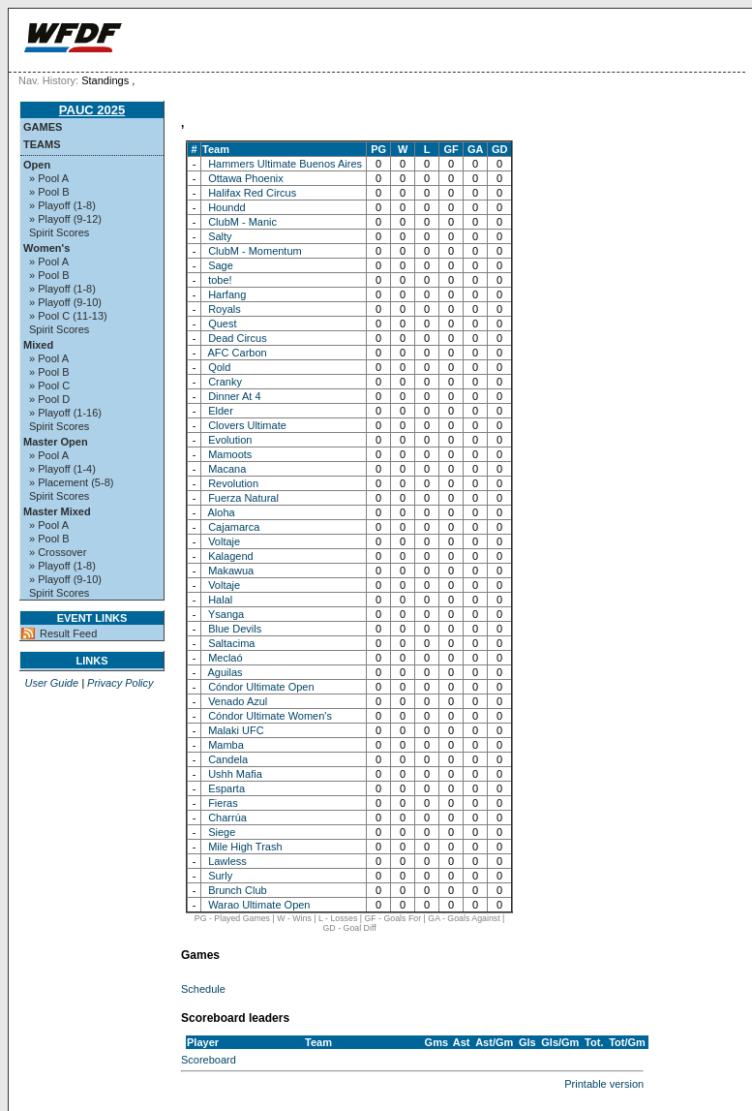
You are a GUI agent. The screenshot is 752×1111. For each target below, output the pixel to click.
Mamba (226, 745)
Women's (46, 248)
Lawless (227, 861)
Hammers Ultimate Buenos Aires (285, 164)
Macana (227, 469)
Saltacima (231, 643)
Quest (222, 323)
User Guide (51, 683)
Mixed (38, 345)
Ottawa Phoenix (246, 178)
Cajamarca (233, 527)
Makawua (231, 570)
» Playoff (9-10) (65, 302)
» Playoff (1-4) (62, 469)
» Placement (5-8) (71, 482)
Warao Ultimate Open (259, 904)
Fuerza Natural (243, 498)
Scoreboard (208, 1059)
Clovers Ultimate (247, 425)
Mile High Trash (245, 846)
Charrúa (227, 817)
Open (36, 164)
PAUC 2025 (92, 110)
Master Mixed (57, 511)
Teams (42, 144)
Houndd (227, 207)
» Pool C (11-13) (68, 316)
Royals (224, 309)
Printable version (604, 1084)
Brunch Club (237, 890)
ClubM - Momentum (255, 251)
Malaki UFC (235, 730)
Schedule (203, 989)
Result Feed (68, 633)
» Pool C (49, 385)
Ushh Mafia (235, 774)
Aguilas (225, 672)
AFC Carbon (237, 352)
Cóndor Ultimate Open (261, 687)
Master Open (55, 441)
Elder (220, 411)
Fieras (223, 803)
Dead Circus (237, 338)
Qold (219, 367)
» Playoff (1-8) (62, 205)
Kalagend (231, 556)
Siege (221, 832)
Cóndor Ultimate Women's (270, 716)
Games (42, 127)
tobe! (219, 280)
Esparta (226, 788)
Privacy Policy (120, 683)
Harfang (227, 294)
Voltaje (224, 541)
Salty (219, 236)
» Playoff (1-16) (65, 412)
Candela (228, 759)
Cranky (225, 381)
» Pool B (49, 192)
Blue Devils (234, 628)
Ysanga (226, 614)
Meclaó (225, 658)
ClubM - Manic (242, 222)
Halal (220, 599)
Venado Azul (237, 701)
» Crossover (57, 552)
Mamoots (230, 454)
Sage (220, 265)
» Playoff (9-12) (65, 219)
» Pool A (49, 178)
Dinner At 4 (234, 396)
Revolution (233, 483)
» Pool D (49, 399)
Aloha (221, 512)
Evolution (230, 440)
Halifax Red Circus (252, 193)
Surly (220, 875)
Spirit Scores (59, 232)
